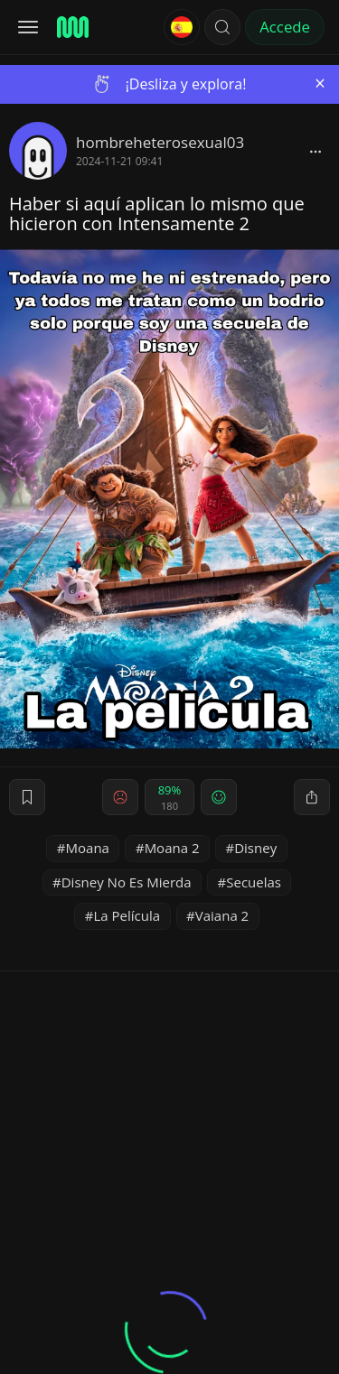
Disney (255, 848)
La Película (126, 915)
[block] (315, 150)
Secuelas (253, 882)
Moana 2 (172, 848)
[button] (222, 27)
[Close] (320, 83)
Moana (87, 848)
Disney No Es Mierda (126, 882)
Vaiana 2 (222, 915)
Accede (284, 26)
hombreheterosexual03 (160, 142)
